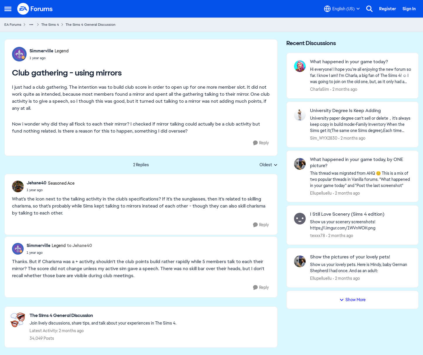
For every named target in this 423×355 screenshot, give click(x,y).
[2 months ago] (343, 89)
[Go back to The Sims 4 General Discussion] (103, 316)
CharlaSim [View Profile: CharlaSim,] (319, 89)
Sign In (409, 8)
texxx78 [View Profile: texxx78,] (317, 235)
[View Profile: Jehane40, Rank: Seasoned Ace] (18, 186)
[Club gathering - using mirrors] (51, 190)
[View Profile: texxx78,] (300, 218)
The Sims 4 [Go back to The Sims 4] (50, 24)
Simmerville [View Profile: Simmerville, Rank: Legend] (41, 51)
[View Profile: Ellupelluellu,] (300, 164)
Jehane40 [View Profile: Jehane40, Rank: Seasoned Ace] (37, 183)
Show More (352, 299)
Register (387, 8)
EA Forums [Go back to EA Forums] (12, 24)
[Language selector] (341, 9)
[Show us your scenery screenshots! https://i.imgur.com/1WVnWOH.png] (360, 225)
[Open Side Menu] (7, 8)
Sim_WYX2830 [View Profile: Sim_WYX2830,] (323, 138)
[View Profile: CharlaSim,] (300, 66)
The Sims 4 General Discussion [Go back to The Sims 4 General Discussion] (91, 24)
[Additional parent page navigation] (31, 24)
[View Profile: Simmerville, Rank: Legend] (19, 54)
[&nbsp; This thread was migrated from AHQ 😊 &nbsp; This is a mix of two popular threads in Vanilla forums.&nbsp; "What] (360, 179)
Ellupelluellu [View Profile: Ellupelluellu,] (321, 192)
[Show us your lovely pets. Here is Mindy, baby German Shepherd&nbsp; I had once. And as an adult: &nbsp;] (360, 268)
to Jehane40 (79, 245)
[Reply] (261, 143)
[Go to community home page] (35, 9)
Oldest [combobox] (268, 165)
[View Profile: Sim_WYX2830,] (300, 115)
